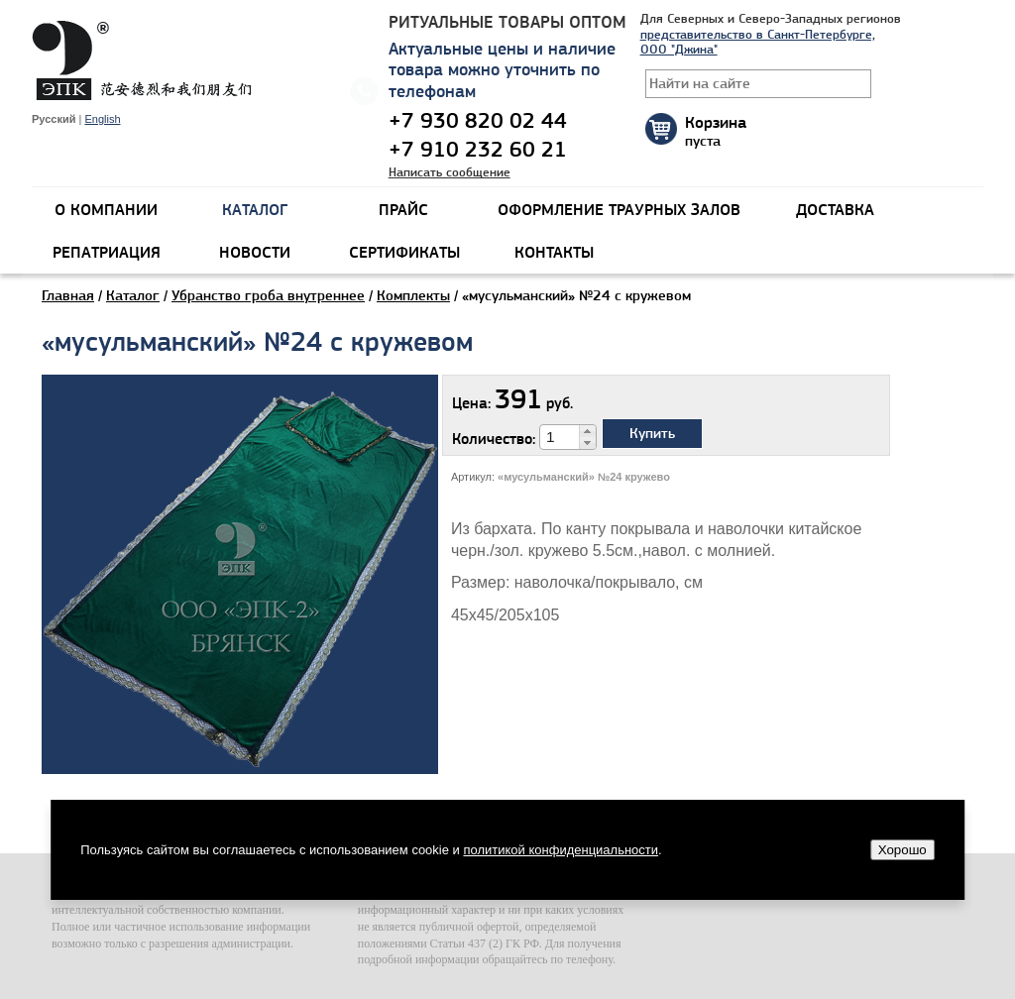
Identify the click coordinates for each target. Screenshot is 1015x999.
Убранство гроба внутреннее (268, 295)
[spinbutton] (560, 437)
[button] (587, 431)
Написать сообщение (449, 172)
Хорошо (902, 849)
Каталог (133, 295)
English (102, 119)
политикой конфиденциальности (560, 849)
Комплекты (413, 295)
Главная (68, 295)
